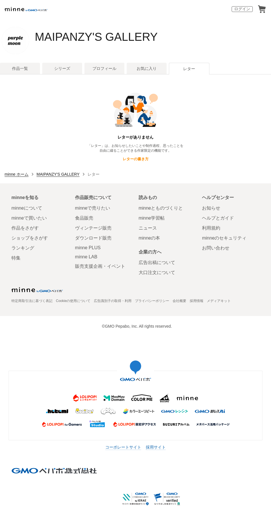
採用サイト (156, 447)
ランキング (22, 248)
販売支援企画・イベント (100, 266)
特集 (16, 258)
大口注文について (157, 272)
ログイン (242, 9)
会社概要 (179, 301)
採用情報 (196, 301)
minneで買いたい (29, 218)
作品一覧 (20, 68)
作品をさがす (25, 228)
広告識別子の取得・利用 (113, 301)
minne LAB (86, 256)
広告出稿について (157, 262)
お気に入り (147, 68)
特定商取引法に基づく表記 (31, 301)
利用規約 (211, 228)
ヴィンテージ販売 (93, 228)
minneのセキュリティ (224, 238)
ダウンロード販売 (93, 238)
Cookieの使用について (73, 301)
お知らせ (211, 208)
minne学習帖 (152, 218)
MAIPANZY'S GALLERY (96, 37)
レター (189, 68)
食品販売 (84, 218)
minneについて (26, 208)
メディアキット (219, 301)
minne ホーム (17, 174)
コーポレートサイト (123, 447)
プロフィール (104, 68)
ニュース (148, 228)
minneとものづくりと (161, 208)
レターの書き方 (136, 159)
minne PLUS (88, 247)
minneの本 (149, 238)
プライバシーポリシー (152, 301)
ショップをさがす (29, 238)
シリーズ (62, 68)
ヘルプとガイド (218, 218)
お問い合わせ (215, 248)
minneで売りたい (92, 208)
